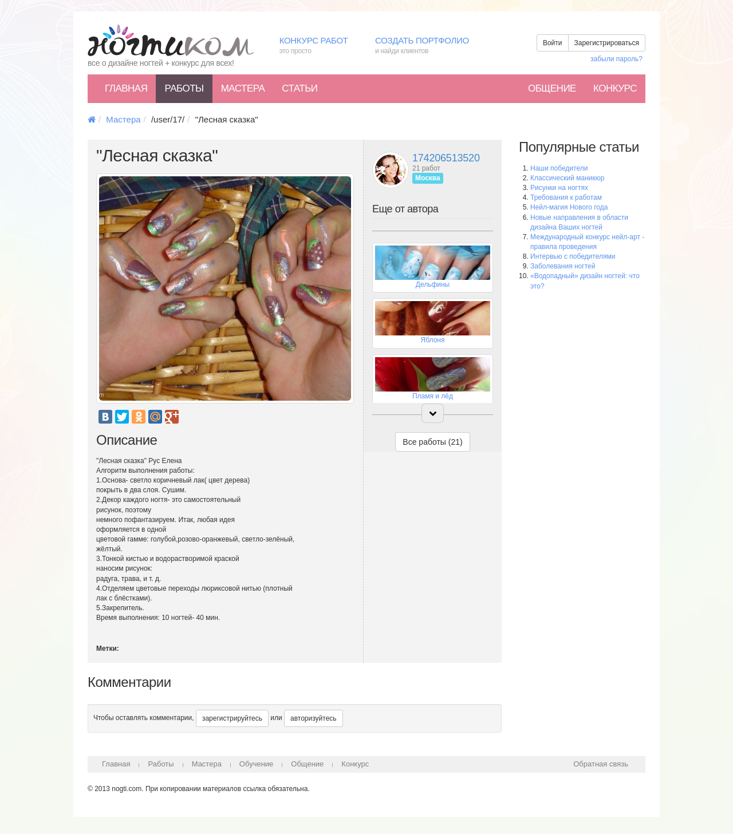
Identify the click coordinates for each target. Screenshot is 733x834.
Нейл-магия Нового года (569, 207)
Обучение (256, 764)
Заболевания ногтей (562, 266)
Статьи (299, 88)
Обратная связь (600, 764)
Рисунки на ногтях (559, 188)
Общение (552, 88)
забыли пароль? (616, 59)
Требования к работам (566, 197)
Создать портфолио (430, 46)
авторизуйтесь (313, 718)
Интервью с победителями (572, 256)
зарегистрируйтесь (232, 718)
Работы (183, 88)
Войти (552, 43)
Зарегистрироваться (606, 43)
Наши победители (559, 168)
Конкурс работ (318, 46)
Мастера (243, 88)
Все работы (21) (432, 441)
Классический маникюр (567, 178)
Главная (126, 88)
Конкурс (615, 88)
